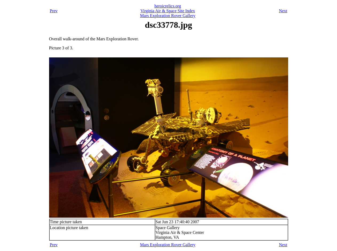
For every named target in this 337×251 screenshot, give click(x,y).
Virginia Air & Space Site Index (167, 11)
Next (283, 11)
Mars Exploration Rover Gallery (168, 15)
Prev (54, 11)
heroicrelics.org (167, 6)
